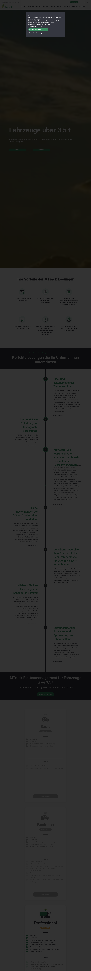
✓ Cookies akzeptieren (35, 29)
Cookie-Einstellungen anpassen (37, 33)
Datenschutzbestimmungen (35, 26)
